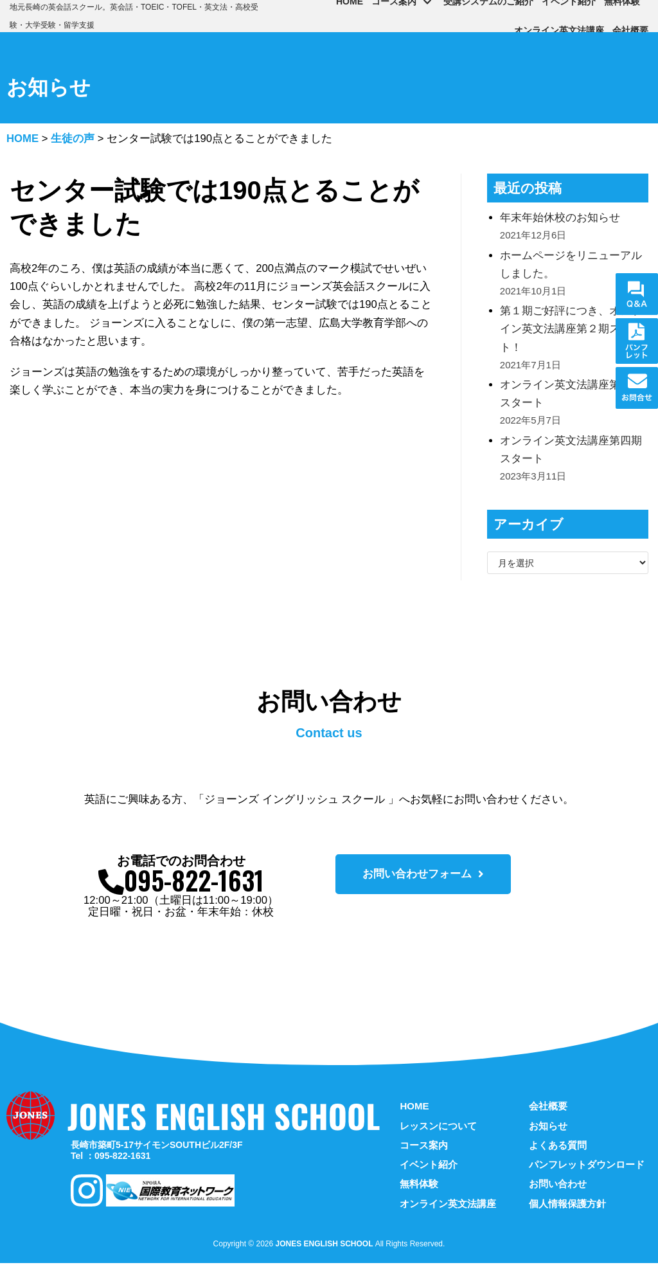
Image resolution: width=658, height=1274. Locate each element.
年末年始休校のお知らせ (560, 219)
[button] (423, 883)
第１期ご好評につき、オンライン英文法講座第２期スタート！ (571, 333)
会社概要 (630, 30)
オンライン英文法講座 (559, 30)
